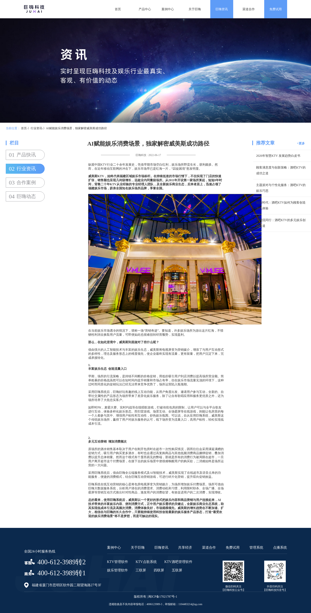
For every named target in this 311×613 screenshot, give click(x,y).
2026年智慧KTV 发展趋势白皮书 (278, 155)
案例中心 (168, 9)
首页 (118, 9)
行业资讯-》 (38, 128)
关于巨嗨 (195, 9)
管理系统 (256, 547)
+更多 (301, 143)
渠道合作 (248, 9)
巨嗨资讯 (221, 9)
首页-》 (26, 128)
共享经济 (185, 547)
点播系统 (280, 547)
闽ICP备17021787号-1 (162, 596)
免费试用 (275, 9)
